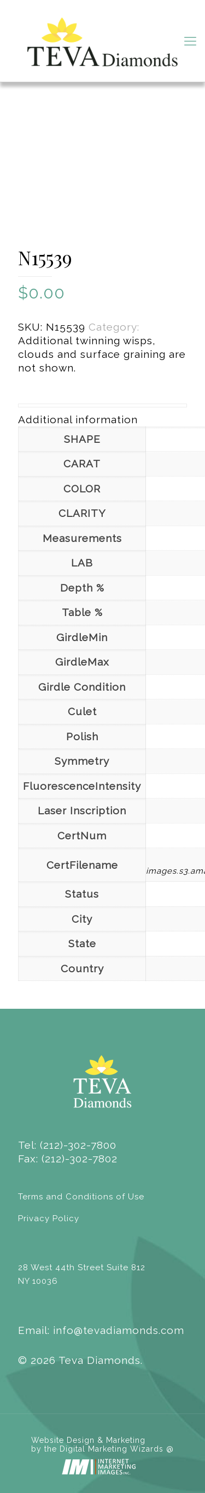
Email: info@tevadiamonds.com (101, 1330)
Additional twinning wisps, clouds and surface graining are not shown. (102, 354)
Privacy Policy (48, 1218)
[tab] (102, 419)
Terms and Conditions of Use (81, 1197)
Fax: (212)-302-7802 (68, 1159)
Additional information (78, 419)
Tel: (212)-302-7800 (67, 1145)
